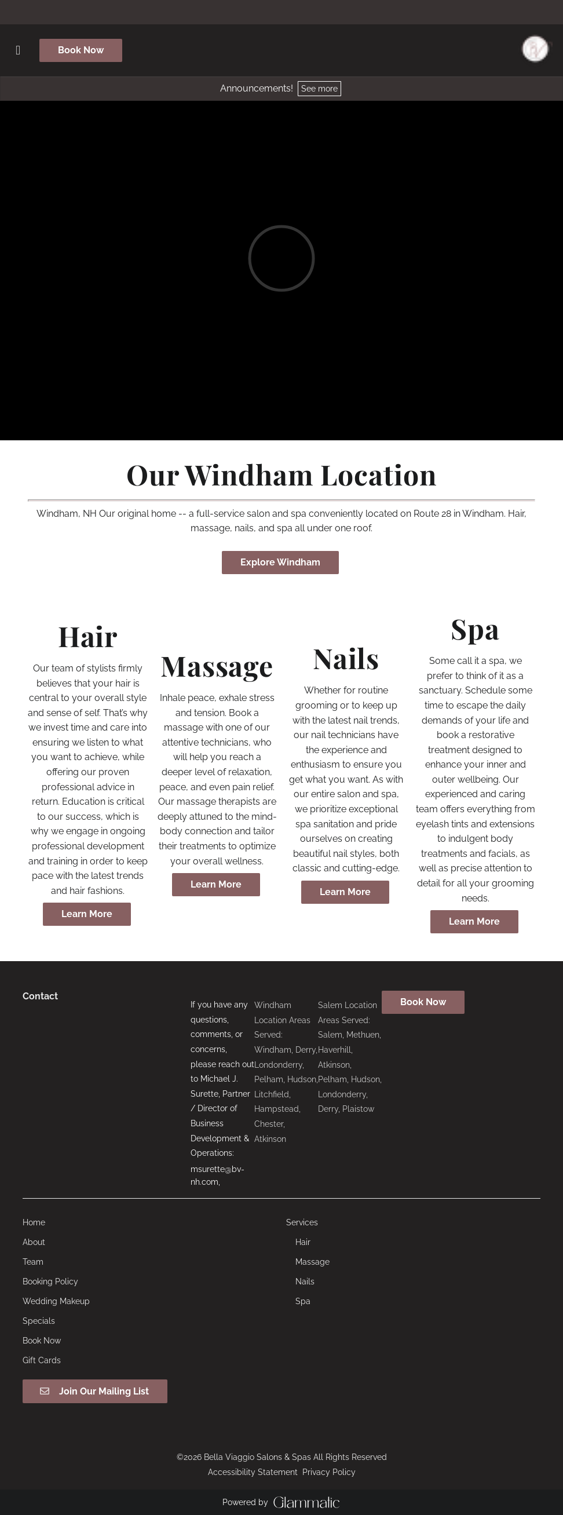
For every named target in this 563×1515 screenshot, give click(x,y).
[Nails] (305, 1281)
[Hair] (302, 1242)
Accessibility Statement (253, 1472)
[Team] (33, 1261)
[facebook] (272, 11)
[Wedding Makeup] (56, 1301)
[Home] (34, 1222)
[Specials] (39, 1321)
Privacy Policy (329, 1472)
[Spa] (302, 1301)
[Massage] (312, 1261)
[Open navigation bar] (17, 50)
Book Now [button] (81, 50)
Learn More (86, 913)
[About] (34, 1242)
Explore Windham (280, 562)
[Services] (302, 1222)
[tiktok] (290, 11)
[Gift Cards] (42, 1360)
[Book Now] (42, 1340)
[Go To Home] (535, 50)
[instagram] (281, 11)
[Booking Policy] (50, 1281)
